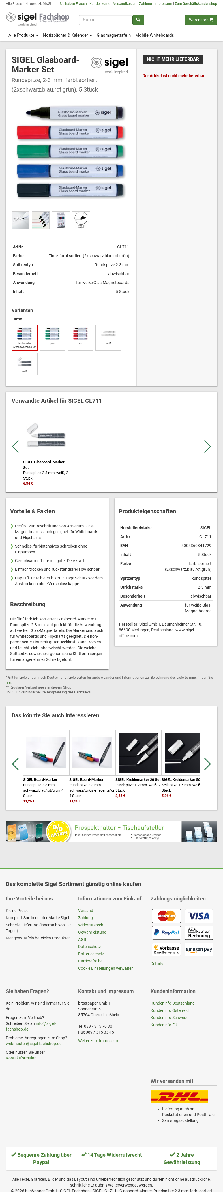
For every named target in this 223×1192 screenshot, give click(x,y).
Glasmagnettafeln (114, 35)
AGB (82, 939)
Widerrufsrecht (91, 925)
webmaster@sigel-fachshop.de (33, 1043)
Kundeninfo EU (164, 1025)
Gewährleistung (92, 932)
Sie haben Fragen (73, 4)
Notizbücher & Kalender (67, 35)
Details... (158, 963)
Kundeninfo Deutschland (173, 1003)
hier (8, 682)
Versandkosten (124, 4)
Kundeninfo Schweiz (169, 1017)
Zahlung (145, 4)
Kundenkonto (99, 4)
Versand (85, 910)
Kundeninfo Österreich (171, 1010)
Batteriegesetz (91, 954)
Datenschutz (89, 946)
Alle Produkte (23, 35)
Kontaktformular (21, 1058)
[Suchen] (138, 20)
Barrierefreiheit (91, 961)
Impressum (163, 4)
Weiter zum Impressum (98, 1040)
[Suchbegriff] (105, 20)
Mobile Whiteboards (154, 35)
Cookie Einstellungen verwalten (106, 968)
